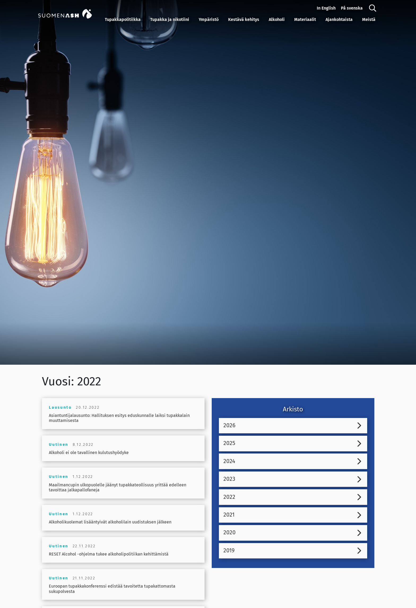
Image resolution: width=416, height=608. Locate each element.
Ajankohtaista (339, 19)
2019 (229, 552)
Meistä (368, 19)
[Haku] (372, 8)
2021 (229, 516)
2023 (230, 480)
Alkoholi (277, 19)
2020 (230, 534)
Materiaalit (305, 19)
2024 (229, 462)
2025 (230, 443)
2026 (230, 425)
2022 (230, 498)
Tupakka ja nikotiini (169, 19)
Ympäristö (209, 19)
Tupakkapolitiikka (123, 19)
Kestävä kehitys (243, 19)
